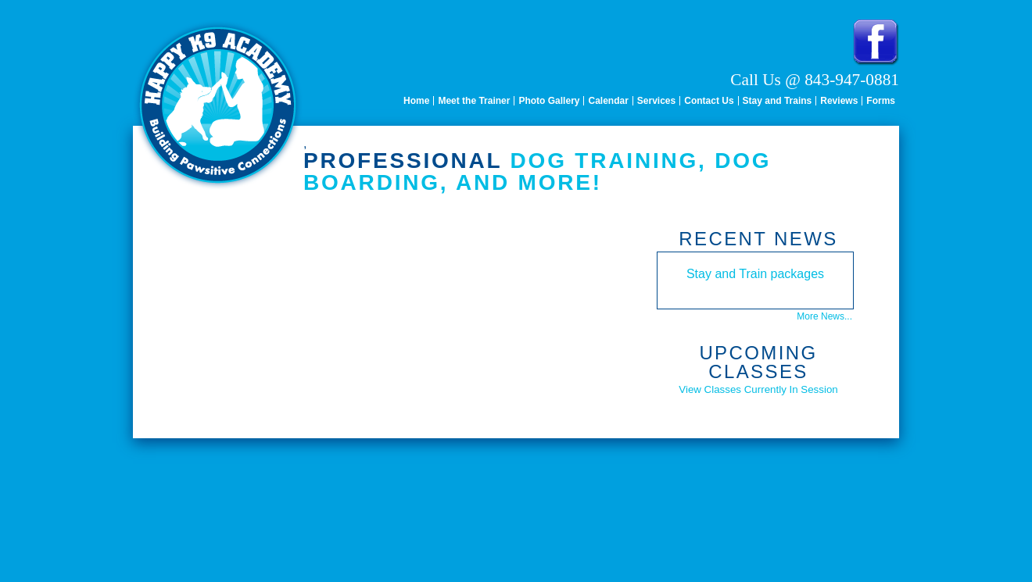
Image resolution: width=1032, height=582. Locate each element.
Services (656, 100)
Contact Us (708, 100)
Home (416, 100)
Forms (880, 100)
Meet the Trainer (474, 100)
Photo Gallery (548, 100)
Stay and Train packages (755, 273)
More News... (824, 316)
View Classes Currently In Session (758, 389)
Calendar (608, 100)
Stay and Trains (777, 100)
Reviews (839, 100)
